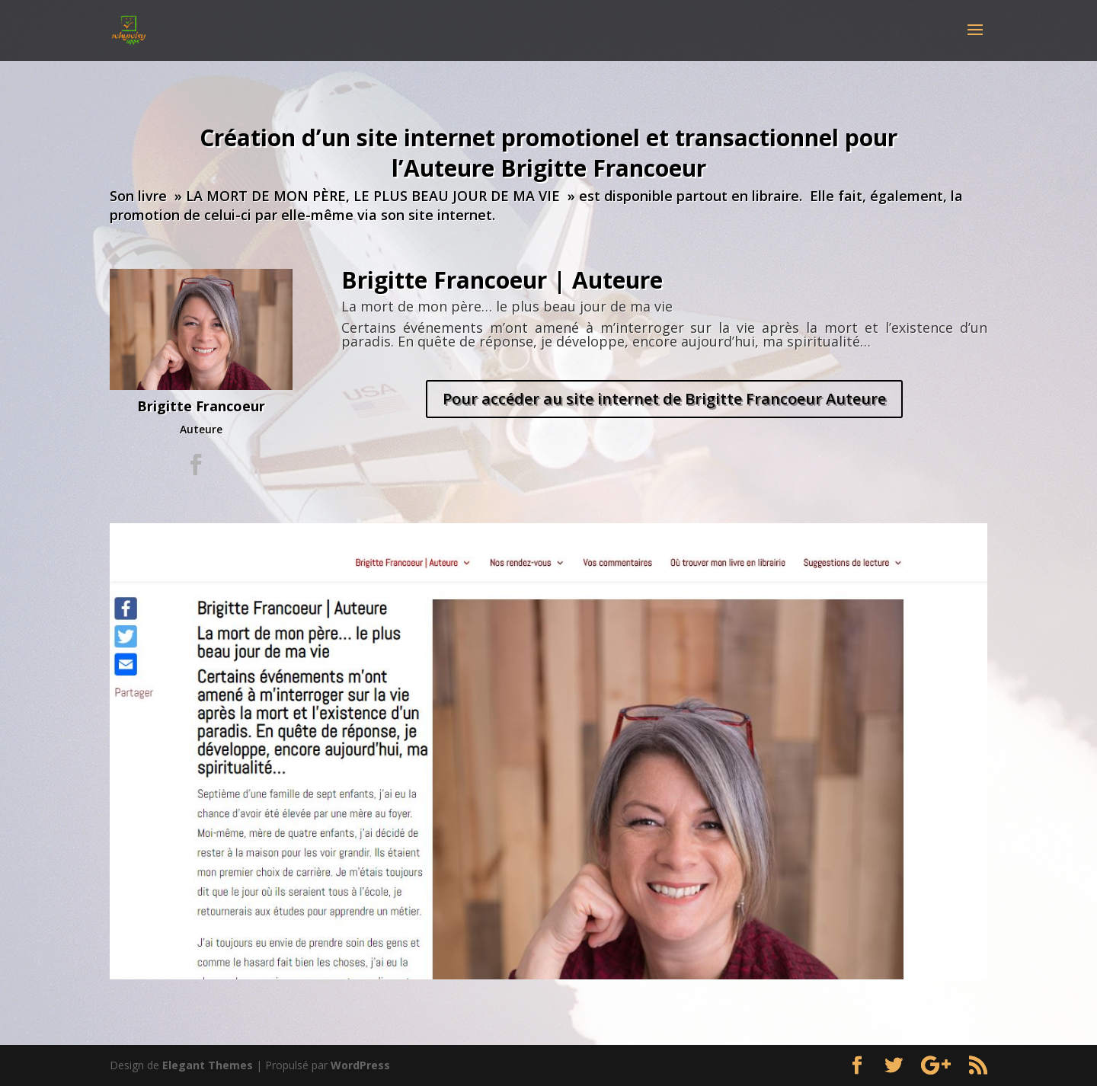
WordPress (360, 1065)
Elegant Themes (207, 1065)
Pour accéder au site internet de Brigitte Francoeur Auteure (664, 398)
